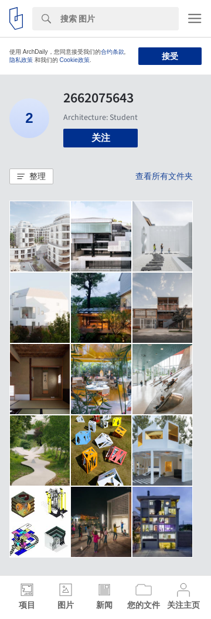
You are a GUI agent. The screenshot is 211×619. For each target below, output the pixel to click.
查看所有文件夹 (164, 176)
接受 (170, 56)
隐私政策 (21, 60)
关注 (100, 138)
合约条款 (112, 52)
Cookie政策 (75, 60)
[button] (31, 176)
